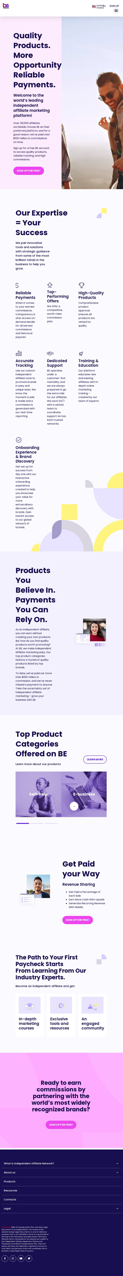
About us (61, 1172)
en (104, 6)
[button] (116, 10)
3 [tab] (51, 823)
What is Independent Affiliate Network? (61, 1163)
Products (9, 1181)
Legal (61, 1208)
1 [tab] (22, 823)
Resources (10, 1190)
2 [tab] (37, 823)
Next (71, 806)
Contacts (10, 1199)
